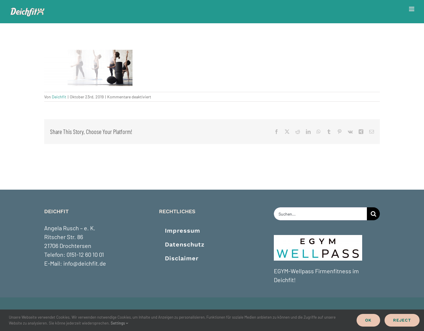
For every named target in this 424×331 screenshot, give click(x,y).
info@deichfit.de (84, 263)
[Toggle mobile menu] (412, 9)
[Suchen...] (320, 213)
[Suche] (373, 213)
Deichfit (59, 96)
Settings (119, 323)
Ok (368, 320)
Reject (402, 320)
